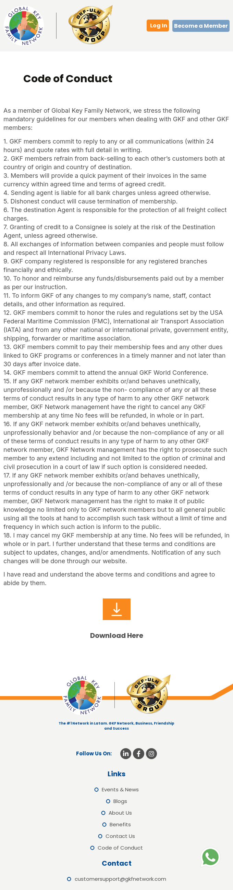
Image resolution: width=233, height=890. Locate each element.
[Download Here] (117, 609)
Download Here (116, 635)
